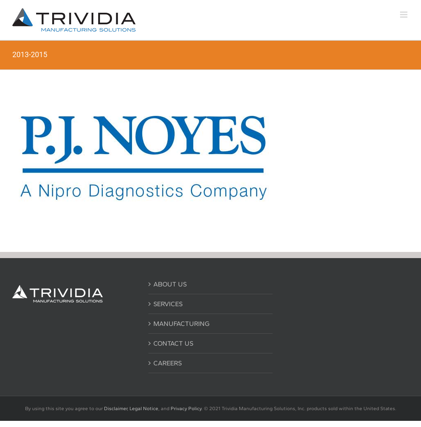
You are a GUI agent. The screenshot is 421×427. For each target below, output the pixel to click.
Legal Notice (144, 408)
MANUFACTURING (181, 324)
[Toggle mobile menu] (404, 14)
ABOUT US (170, 284)
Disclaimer (115, 408)
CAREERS (167, 363)
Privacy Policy (186, 408)
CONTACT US (173, 343)
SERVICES (168, 304)
